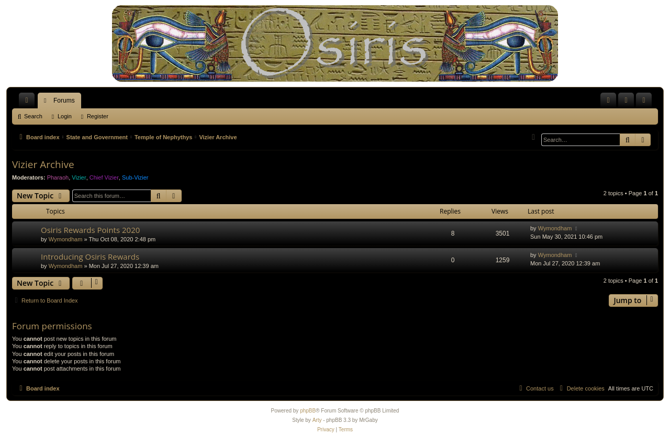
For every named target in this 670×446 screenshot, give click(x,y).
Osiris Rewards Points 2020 (90, 230)
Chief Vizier (104, 177)
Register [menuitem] (646, 102)
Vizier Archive (43, 164)
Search (33, 116)
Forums (64, 100)
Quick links (29, 102)
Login (65, 116)
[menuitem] (608, 100)
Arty (317, 420)
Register (97, 116)
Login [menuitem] (628, 102)
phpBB (308, 411)
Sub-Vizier (135, 177)
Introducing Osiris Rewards (90, 256)
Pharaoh (58, 177)
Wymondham (66, 239)
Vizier (79, 177)
